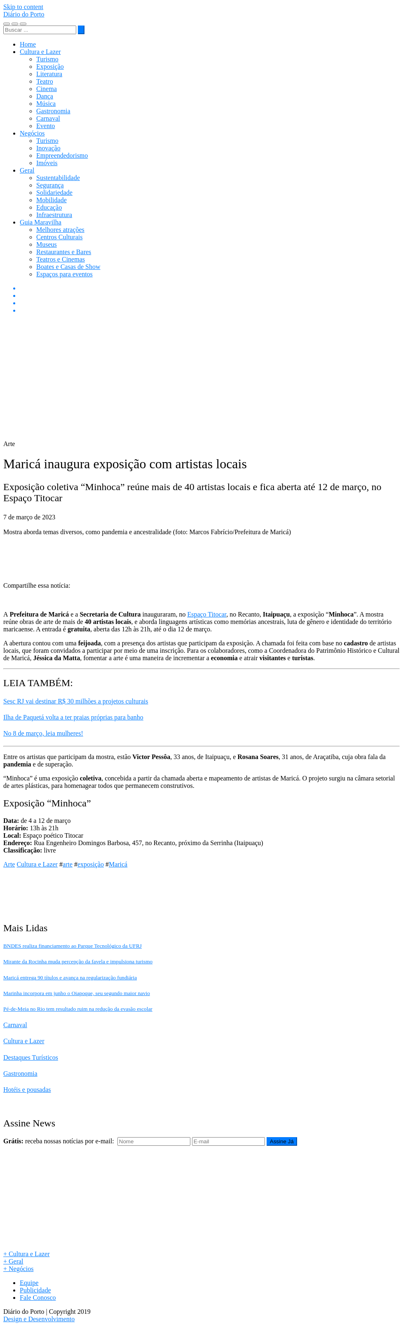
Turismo (47, 59)
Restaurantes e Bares (63, 251)
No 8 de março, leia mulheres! (43, 733)
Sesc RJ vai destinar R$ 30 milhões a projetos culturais (75, 701)
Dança (44, 96)
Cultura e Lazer (40, 51)
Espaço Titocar (206, 614)
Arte (9, 864)
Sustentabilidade (58, 177)
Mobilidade (51, 199)
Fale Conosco (38, 1297)
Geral (27, 170)
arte (68, 864)
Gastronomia (53, 110)
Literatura (49, 73)
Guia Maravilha (40, 222)
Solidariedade (54, 192)
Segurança (50, 185)
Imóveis (47, 162)
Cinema (46, 88)
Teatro (44, 81)
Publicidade (35, 1290)
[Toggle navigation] (6, 24)
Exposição (50, 66)
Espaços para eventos (64, 274)
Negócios (32, 133)
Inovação (48, 148)
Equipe (29, 1282)
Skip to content (23, 6)
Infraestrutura (54, 214)
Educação (49, 207)
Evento (45, 125)
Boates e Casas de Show (68, 266)
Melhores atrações (60, 229)
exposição (90, 864)
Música (46, 103)
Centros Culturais (59, 237)
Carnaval (48, 118)
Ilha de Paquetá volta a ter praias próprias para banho (73, 717)
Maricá (118, 864)
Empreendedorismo (62, 155)
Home (28, 44)
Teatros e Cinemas (60, 259)
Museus (46, 244)
